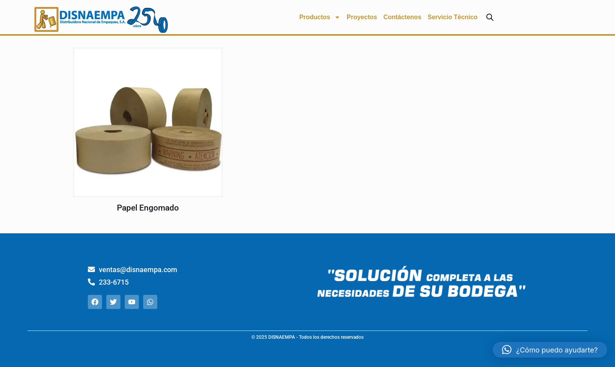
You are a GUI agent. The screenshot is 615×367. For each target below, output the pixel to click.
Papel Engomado (148, 208)
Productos (319, 17)
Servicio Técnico (452, 17)
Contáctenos (402, 17)
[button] (550, 350)
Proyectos (362, 17)
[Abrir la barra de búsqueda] (490, 17)
